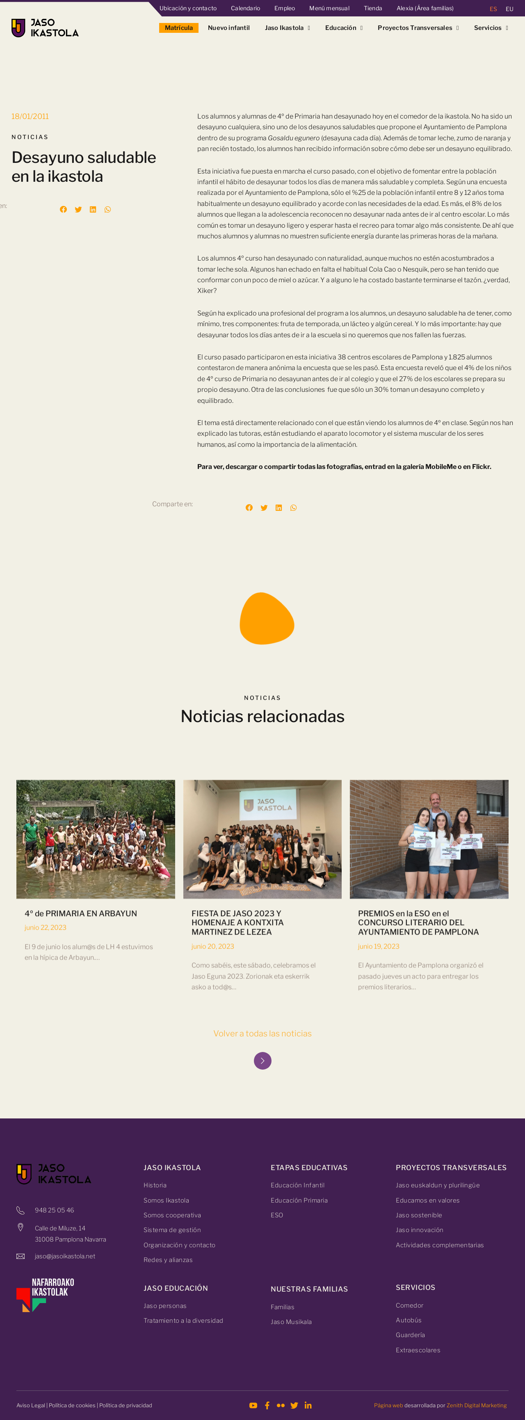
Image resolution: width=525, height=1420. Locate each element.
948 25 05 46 (54, 1210)
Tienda (373, 8)
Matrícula (179, 28)
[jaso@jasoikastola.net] (20, 1256)
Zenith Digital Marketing (477, 1405)
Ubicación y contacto (188, 8)
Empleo (284, 8)
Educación (344, 28)
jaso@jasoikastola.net (65, 1256)
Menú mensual (329, 8)
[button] (63, 209)
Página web (388, 1405)
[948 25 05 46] (20, 1210)
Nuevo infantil (229, 28)
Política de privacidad (125, 1405)
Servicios (491, 28)
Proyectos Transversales (418, 28)
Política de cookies (72, 1405)
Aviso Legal (30, 1405)
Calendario (245, 8)
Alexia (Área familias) (425, 8)
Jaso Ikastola (287, 28)
